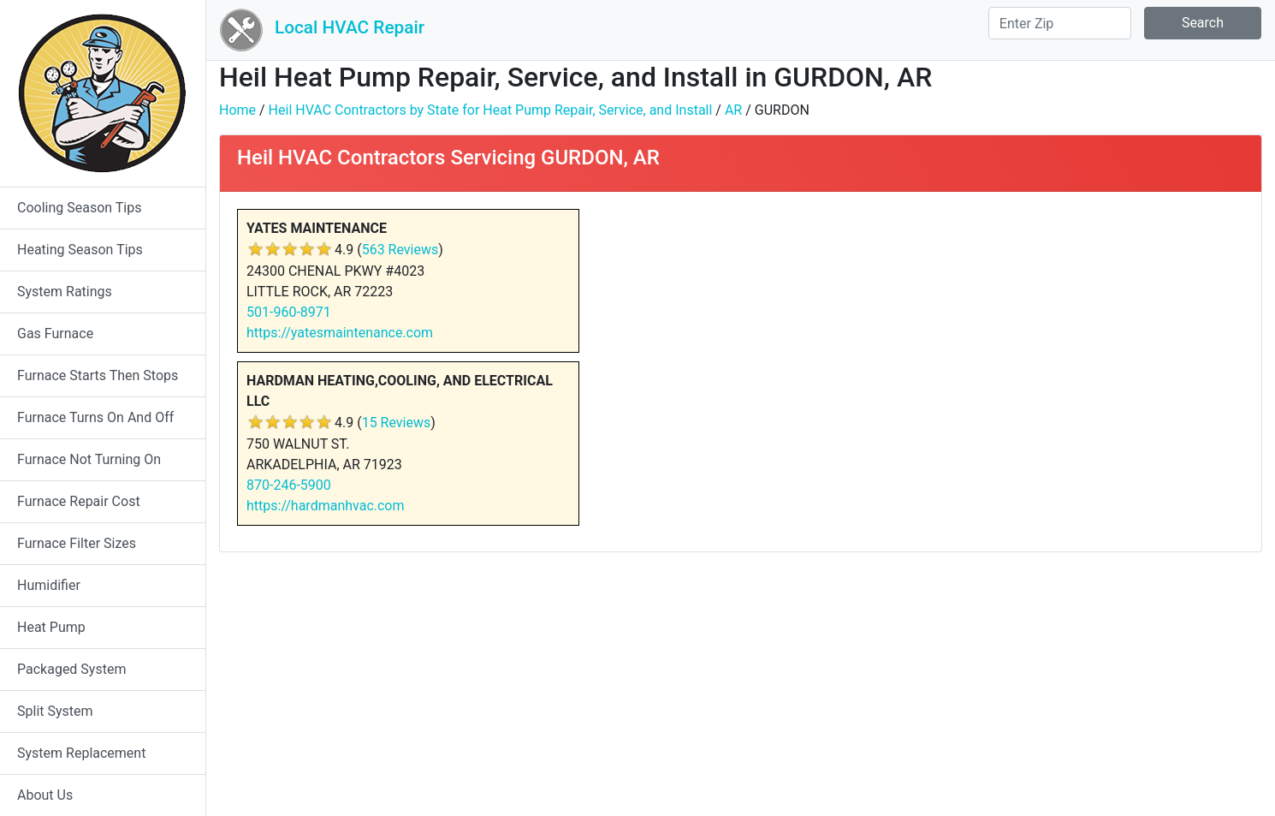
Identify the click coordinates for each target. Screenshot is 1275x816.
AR (733, 110)
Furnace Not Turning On (89, 459)
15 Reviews (396, 422)
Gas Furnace (55, 333)
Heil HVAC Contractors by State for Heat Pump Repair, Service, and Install (491, 110)
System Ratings (64, 291)
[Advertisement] (998, 329)
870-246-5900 (288, 485)
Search (1203, 23)
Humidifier (48, 585)
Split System (55, 711)
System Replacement (81, 753)
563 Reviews (400, 249)
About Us (45, 795)
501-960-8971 (288, 312)
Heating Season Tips (80, 249)
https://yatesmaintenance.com (339, 333)
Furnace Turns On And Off (95, 417)
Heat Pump (51, 627)
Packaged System (71, 669)
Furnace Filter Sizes (76, 543)
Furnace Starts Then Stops (97, 375)
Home (237, 110)
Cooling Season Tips (79, 208)
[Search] (1059, 23)
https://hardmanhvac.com (325, 505)
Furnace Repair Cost (78, 501)
